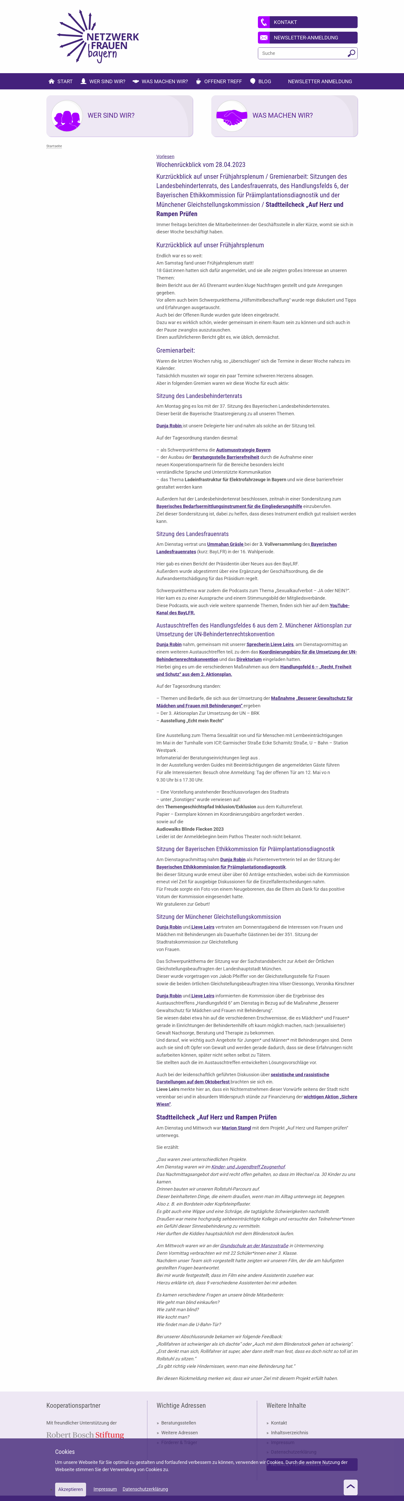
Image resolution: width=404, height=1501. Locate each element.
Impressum (105, 1489)
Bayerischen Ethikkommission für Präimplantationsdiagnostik (221, 867)
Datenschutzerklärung (145, 1489)
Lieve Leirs (202, 927)
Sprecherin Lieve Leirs (270, 644)
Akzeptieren (70, 1489)
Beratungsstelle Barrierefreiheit (226, 457)
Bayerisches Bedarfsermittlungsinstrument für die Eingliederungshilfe (229, 506)
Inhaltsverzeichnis (289, 1432)
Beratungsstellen (178, 1423)
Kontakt (279, 1423)
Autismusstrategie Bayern (243, 450)
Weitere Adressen (179, 1432)
